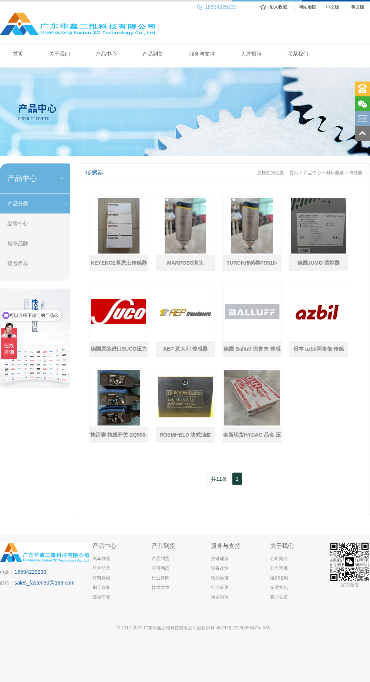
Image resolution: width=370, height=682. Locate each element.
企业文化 (279, 587)
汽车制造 (101, 558)
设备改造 (220, 568)
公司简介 (279, 558)
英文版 (357, 7)
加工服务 (101, 587)
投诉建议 (220, 558)
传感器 (355, 172)
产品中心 (106, 54)
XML (267, 627)
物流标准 (220, 577)
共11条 (219, 479)
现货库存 (17, 263)
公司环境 (279, 568)
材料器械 (335, 172)
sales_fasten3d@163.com (44, 583)
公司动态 (160, 568)
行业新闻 (160, 577)
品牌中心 (17, 223)
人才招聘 (251, 54)
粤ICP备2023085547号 (239, 627)
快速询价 (220, 597)
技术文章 (160, 587)
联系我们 (297, 54)
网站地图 (307, 7)
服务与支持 (202, 54)
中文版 (332, 7)
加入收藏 (278, 7)
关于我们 (59, 54)
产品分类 (17, 203)
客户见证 (279, 597)
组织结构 (279, 577)
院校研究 (101, 597)
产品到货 (152, 54)
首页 (18, 54)
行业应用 (220, 587)
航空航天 (101, 568)
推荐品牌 (17, 243)
